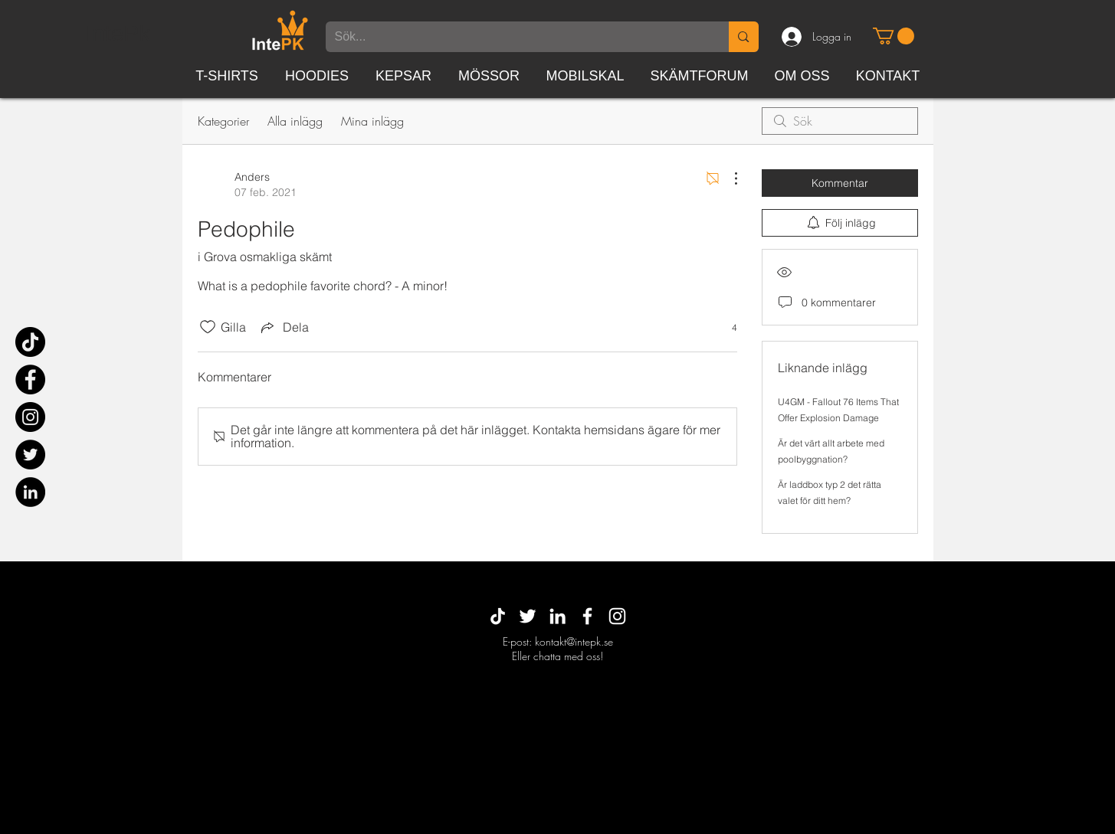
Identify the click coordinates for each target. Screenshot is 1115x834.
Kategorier (223, 121)
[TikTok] (30, 342)
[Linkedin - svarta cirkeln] (30, 492)
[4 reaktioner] (726, 327)
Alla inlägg (295, 121)
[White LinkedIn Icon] (557, 616)
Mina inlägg (372, 121)
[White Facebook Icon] (587, 616)
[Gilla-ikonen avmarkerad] (208, 327)
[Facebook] (30, 379)
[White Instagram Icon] (617, 616)
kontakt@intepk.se (574, 641)
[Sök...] (516, 36)
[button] (893, 36)
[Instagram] (30, 417)
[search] (840, 121)
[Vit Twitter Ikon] (528, 616)
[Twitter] (30, 454)
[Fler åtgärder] (728, 178)
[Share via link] (283, 327)
